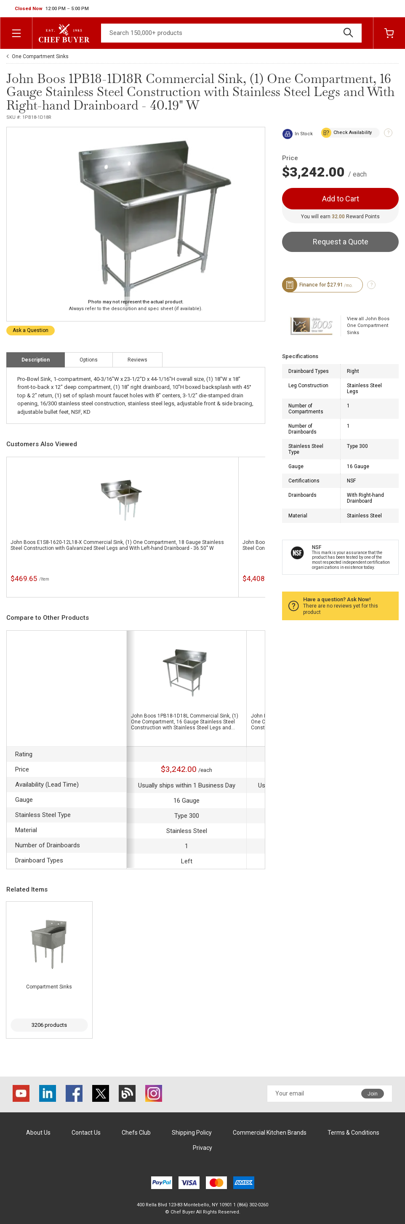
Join (373, 1094)
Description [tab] (35, 360)
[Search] (231, 33)
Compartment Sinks (49, 987)
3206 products (49, 1025)
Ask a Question (30, 330)
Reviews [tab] (137, 360)
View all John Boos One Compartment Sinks (368, 325)
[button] (52, 8)
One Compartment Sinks (40, 56)
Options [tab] (89, 360)
